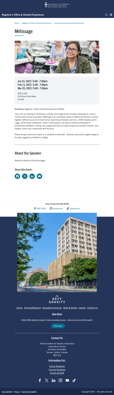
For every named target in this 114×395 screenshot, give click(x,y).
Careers (82, 307)
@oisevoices (58, 208)
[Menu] (110, 14)
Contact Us (92, 307)
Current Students (57, 369)
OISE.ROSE (41, 208)
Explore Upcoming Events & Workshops (69, 23)
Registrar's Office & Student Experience (36, 23)
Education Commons (52, 307)
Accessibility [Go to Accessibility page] (7, 391)
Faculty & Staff (57, 372)
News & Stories (70, 307)
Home (17, 23)
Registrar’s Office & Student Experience (23, 14)
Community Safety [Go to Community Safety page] (29, 391)
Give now (58, 326)
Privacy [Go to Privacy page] (17, 391)
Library (19, 307)
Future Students (57, 366)
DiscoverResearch (32, 307)
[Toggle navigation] (106, 14)
